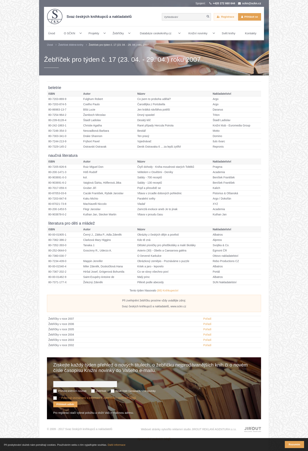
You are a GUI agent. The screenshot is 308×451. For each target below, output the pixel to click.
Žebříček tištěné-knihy (70, 44)
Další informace (116, 444)
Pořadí (207, 318)
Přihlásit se (251, 16)
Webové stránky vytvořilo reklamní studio (188, 429)
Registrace (227, 16)
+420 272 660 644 (224, 3)
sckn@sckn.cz (251, 3)
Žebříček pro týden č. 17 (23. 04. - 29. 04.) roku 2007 (119, 44)
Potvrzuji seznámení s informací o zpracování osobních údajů (98, 397)
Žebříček (101, 390)
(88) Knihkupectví (167, 290)
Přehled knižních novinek (72, 390)
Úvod (50, 44)
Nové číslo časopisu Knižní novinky (136, 390)
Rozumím (294, 444)
